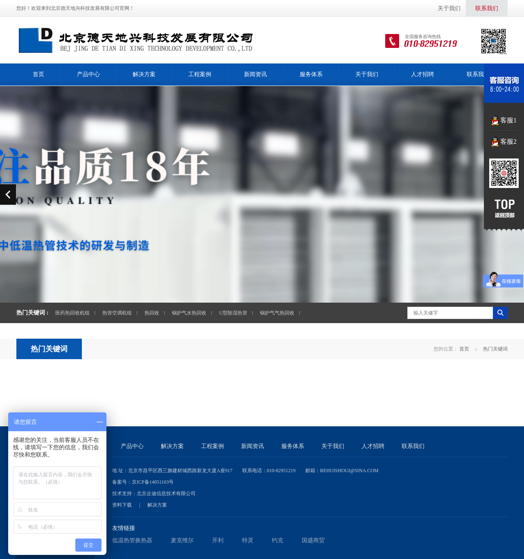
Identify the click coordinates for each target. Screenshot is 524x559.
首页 (38, 74)
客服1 (508, 120)
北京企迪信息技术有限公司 (166, 493)
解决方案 (144, 74)
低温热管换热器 (132, 540)
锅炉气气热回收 (277, 313)
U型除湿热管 (233, 313)
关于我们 (449, 8)
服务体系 (311, 74)
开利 (218, 540)
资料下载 (122, 505)
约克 (277, 540)
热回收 (152, 313)
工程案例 (199, 74)
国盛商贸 (313, 540)
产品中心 (88, 74)
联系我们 (486, 8)
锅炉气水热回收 (189, 313)
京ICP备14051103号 (153, 482)
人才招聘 (422, 74)
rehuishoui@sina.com (349, 470)
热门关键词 (49, 349)
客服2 (508, 141)
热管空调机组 (117, 313)
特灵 (247, 540)
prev (8, 194)
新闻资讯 (255, 74)
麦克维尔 (182, 540)
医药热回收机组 (72, 313)
